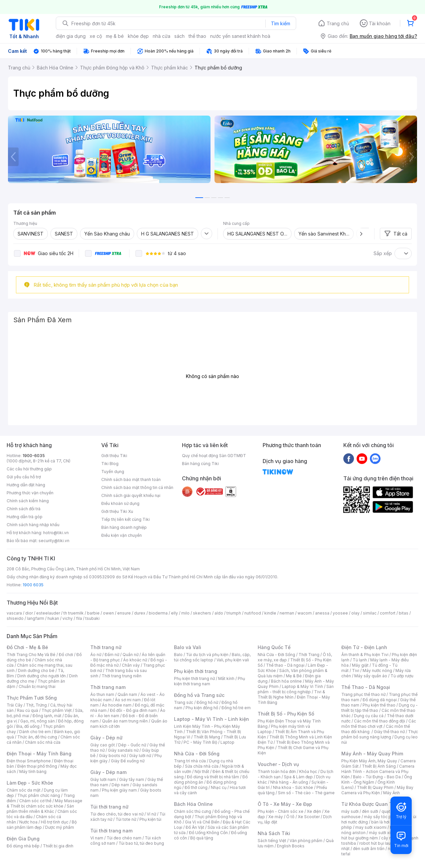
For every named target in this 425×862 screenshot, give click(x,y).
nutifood (252, 613)
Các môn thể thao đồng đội (379, 720)
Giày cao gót (102, 744)
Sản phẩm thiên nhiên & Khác (40, 809)
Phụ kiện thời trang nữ (194, 678)
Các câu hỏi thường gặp (29, 468)
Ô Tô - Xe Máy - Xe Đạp (285, 804)
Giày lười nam (103, 779)
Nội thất (202, 771)
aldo (218, 613)
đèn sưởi (370, 811)
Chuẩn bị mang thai (37, 686)
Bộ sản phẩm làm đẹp (42, 824)
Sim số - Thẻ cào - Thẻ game (306, 792)
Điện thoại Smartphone (29, 760)
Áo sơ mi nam (128, 699)
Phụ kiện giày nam (119, 790)
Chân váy (131, 665)
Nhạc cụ (218, 787)
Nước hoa (28, 821)
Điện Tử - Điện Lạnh (364, 647)
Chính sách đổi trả (24, 508)
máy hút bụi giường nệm (376, 835)
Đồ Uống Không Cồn (208, 832)
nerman (287, 613)
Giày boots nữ (112, 755)
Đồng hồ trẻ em (236, 707)
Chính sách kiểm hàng (28, 500)
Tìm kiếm (280, 23)
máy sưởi (350, 811)
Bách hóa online (286, 681)
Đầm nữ (112, 654)
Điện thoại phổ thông (37, 766)
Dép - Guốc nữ (132, 744)
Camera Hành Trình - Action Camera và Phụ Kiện (377, 771)
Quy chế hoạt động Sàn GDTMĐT (214, 455)
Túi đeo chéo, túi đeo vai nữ (116, 814)
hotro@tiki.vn (56, 532)
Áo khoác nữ (135, 659)
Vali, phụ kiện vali (232, 659)
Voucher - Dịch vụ (278, 764)
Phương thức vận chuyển (30, 492)
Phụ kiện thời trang (195, 671)
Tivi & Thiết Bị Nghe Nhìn (291, 694)
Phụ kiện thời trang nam (209, 681)
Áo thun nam (102, 694)
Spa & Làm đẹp (298, 776)
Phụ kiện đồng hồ (202, 707)
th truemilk (73, 613)
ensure (124, 613)
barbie (93, 613)
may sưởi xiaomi (370, 827)
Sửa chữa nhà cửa (201, 766)
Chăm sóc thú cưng (192, 811)
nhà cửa (161, 36)
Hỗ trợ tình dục (54, 821)
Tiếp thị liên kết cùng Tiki (125, 519)
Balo (178, 654)
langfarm (35, 618)
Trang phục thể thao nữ (363, 694)
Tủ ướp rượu (401, 675)
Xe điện (314, 811)
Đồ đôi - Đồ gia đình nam (133, 710)
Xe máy (275, 816)
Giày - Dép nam (108, 772)
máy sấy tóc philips (382, 816)
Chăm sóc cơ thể (35, 800)
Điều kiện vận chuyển (121, 535)
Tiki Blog (110, 463)
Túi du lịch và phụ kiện (207, 654)
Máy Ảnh (391, 792)
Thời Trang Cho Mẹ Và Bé (31, 654)
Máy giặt (360, 665)
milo (185, 613)
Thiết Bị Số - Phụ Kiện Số (286, 714)
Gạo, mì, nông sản (37, 720)
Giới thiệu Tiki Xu (117, 511)
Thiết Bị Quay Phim (375, 787)
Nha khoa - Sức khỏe (293, 787)
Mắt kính (226, 678)
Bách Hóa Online (193, 804)
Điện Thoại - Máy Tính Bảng (39, 753)
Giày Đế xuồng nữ (127, 760)
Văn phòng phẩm (306, 840)
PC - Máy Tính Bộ (200, 742)
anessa (322, 613)
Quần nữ (130, 654)
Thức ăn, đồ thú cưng (37, 736)
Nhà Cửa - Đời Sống (196, 753)
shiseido (15, 618)
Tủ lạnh (360, 659)
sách (179, 36)
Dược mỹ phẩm (59, 827)
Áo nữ (95, 654)
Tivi (355, 670)
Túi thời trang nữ (109, 807)
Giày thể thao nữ (389, 731)
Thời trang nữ (106, 647)
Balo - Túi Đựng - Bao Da (377, 776)
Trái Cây (15, 705)
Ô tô (290, 816)
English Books (290, 845)
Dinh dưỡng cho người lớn (41, 675)
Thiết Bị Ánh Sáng (379, 766)
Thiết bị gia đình (58, 845)
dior (29, 613)
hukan (53, 618)
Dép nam (120, 784)
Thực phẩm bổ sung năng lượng (379, 734)
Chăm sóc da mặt (24, 790)
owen (108, 613)
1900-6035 (34, 455)
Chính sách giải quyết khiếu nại (130, 495)
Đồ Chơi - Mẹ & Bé (27, 647)
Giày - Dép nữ (106, 737)
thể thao (197, 36)
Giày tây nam (131, 779)
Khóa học (308, 771)
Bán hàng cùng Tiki (200, 463)
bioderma (158, 613)
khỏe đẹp (138, 36)
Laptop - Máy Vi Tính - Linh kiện (211, 719)
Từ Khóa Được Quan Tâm (370, 804)
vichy (67, 618)
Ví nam (96, 837)
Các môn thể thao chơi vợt (378, 723)
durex (139, 613)
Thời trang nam (108, 687)
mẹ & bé (115, 36)
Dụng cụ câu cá (368, 715)
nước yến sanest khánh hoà (240, 36)
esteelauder (48, 613)
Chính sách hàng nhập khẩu (33, 524)
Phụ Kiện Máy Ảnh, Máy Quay (369, 760)
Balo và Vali (187, 647)
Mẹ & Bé (294, 675)
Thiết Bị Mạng (207, 736)
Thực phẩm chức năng (38, 795)
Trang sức (183, 702)
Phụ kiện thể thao (379, 705)
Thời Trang (308, 654)
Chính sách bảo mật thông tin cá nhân (137, 487)
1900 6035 (33, 584)
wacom (305, 613)
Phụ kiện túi (150, 819)
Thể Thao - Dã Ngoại (365, 687)
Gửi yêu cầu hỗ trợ (24, 476)
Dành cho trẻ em (35, 731)
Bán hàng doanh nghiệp (124, 527)
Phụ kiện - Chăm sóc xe (280, 811)
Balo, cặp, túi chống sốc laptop (212, 657)
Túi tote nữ (126, 819)
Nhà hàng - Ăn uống (289, 782)
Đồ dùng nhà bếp (23, 845)
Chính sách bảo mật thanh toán (131, 479)
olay (355, 613)
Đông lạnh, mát (47, 715)
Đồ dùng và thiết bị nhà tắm (213, 776)
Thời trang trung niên (121, 675)
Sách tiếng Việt (272, 840)
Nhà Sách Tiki (274, 833)
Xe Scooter (309, 816)
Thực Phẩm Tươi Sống (32, 698)
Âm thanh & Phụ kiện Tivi (364, 654)
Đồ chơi (66, 654)
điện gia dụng (71, 36)
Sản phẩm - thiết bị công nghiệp (296, 689)
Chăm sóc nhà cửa (42, 742)
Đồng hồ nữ (207, 702)
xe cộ (96, 36)
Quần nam (127, 694)
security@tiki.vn (54, 540)
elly (174, 613)
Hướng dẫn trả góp (24, 516)
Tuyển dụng (112, 471)
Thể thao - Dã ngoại (285, 665)
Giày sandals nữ (123, 750)
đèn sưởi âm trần (368, 848)
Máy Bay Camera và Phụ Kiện (377, 790)
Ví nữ (151, 814)
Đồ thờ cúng (196, 787)
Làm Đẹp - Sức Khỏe (30, 783)
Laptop (227, 742)
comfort (387, 613)
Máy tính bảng (32, 771)
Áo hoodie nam (116, 705)
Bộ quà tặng (201, 837)
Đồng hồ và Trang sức (199, 695)
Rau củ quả (27, 710)
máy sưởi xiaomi (384, 832)
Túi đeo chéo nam (124, 837)
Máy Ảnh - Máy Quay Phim (372, 753)
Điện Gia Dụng (23, 838)
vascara (14, 613)
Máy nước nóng (377, 670)
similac (370, 613)
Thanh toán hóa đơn (277, 771)
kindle (270, 613)
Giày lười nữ (140, 755)
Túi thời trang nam (111, 830)
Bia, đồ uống (28, 726)
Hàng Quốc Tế (274, 647)
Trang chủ (338, 23)
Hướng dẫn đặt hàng (26, 484)
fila (79, 618)
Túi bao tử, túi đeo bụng (141, 843)
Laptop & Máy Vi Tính (302, 686)
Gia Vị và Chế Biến (202, 821)
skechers (202, 613)
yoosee (340, 613)
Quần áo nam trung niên (125, 720)
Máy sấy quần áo (370, 675)
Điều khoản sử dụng (120, 503)
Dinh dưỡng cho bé (36, 670)
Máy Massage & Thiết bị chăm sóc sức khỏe (44, 803)
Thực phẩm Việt (57, 710)
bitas (403, 613)
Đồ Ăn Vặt (195, 827)
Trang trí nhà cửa (190, 760)
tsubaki (92, 618)
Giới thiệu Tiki (114, 455)
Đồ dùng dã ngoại (380, 699)
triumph (233, 613)
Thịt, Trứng (36, 705)
